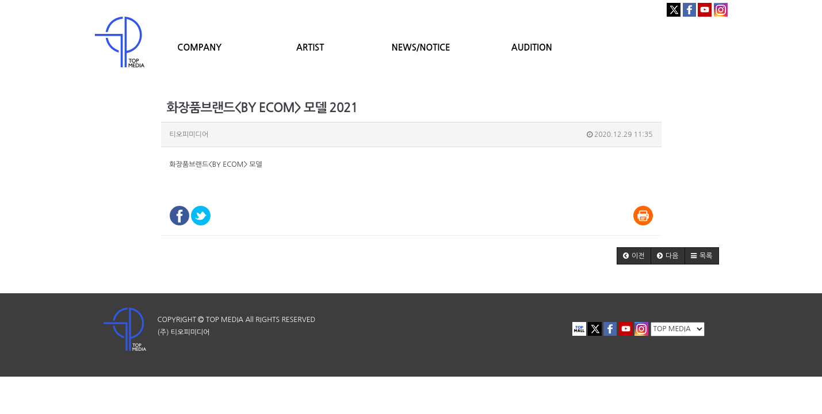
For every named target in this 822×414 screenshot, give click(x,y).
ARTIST (310, 47)
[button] (634, 255)
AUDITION (531, 47)
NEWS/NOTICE (421, 47)
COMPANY (199, 47)
